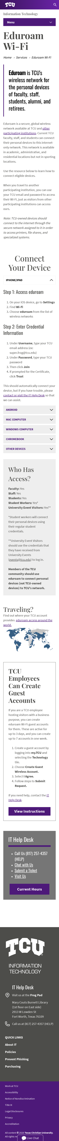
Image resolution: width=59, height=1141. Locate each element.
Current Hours (29, 889)
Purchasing (13, 1066)
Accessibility (11, 1092)
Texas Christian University (39, 1132)
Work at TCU (11, 1086)
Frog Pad (36, 995)
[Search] (55, 4)
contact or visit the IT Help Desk (24, 395)
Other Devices (29, 449)
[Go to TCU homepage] (10, 4)
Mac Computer (29, 419)
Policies (10, 1052)
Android (29, 410)
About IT (11, 1045)
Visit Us (20, 876)
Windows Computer (29, 429)
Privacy (9, 1117)
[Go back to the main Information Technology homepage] (25, 955)
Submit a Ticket (26, 870)
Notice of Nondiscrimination (20, 1098)
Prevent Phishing (17, 1059)
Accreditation (12, 1123)
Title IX (8, 1104)
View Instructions (29, 811)
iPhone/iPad (29, 280)
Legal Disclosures (14, 1111)
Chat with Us (24, 865)
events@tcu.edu (20, 560)
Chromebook (29, 439)
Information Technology (20, 14)
